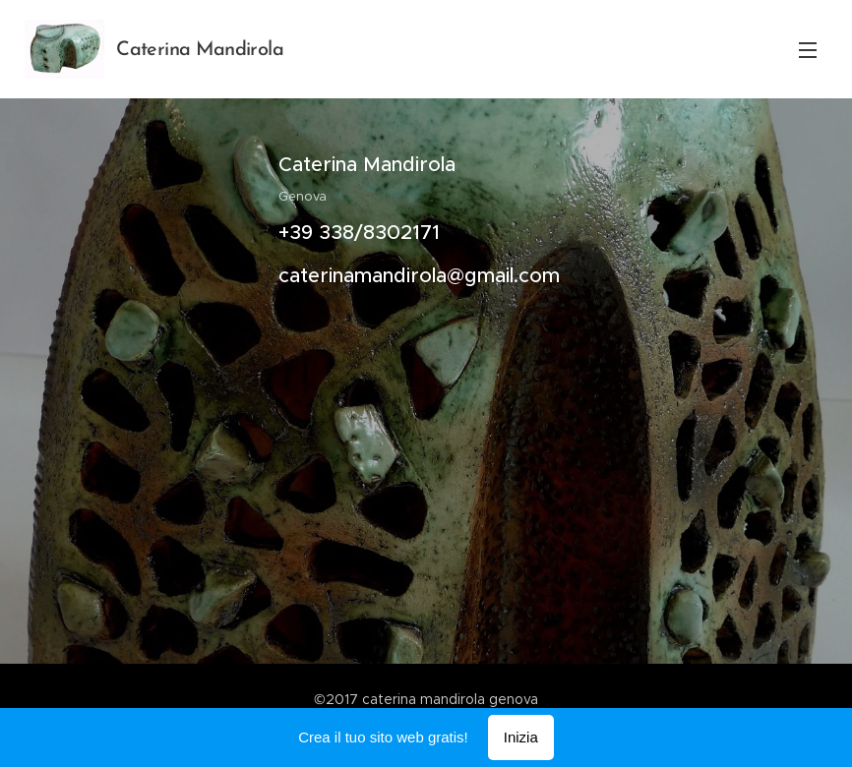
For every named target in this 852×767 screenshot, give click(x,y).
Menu (808, 50)
